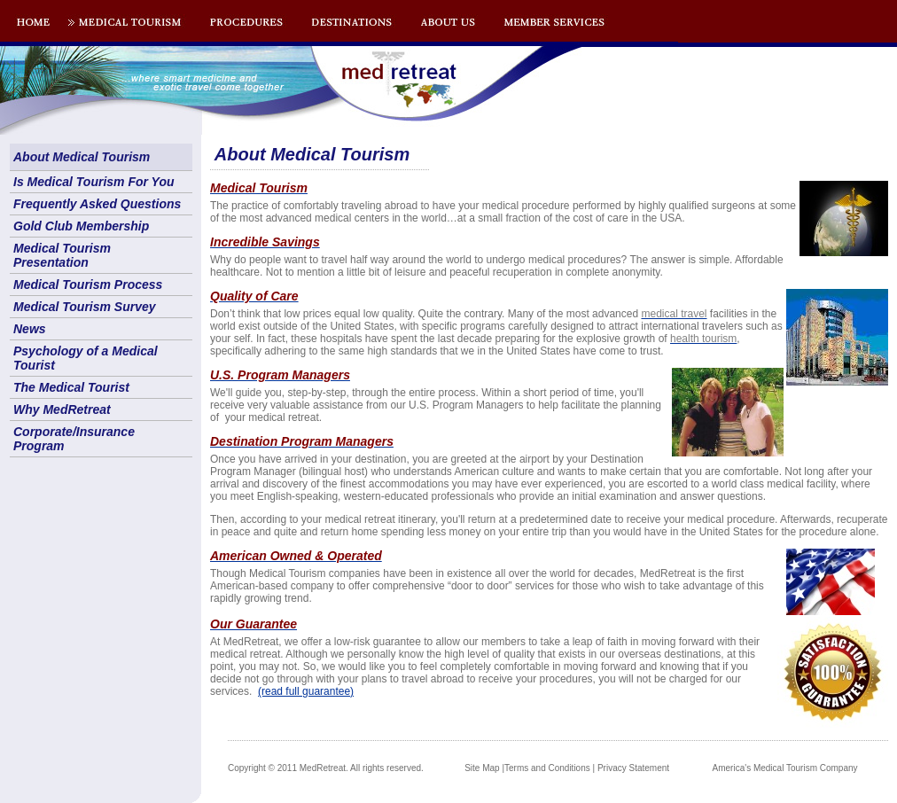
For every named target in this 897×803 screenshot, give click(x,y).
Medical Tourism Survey (84, 307)
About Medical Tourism (81, 157)
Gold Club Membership (81, 226)
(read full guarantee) (306, 691)
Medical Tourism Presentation (62, 255)
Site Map (481, 768)
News (29, 329)
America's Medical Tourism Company (785, 768)
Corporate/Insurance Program (74, 439)
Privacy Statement (633, 768)
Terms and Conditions (547, 768)
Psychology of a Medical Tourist (85, 358)
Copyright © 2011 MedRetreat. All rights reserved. (326, 768)
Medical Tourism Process (87, 284)
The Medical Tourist (71, 387)
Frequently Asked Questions (97, 204)
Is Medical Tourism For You (94, 182)
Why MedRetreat (62, 409)
